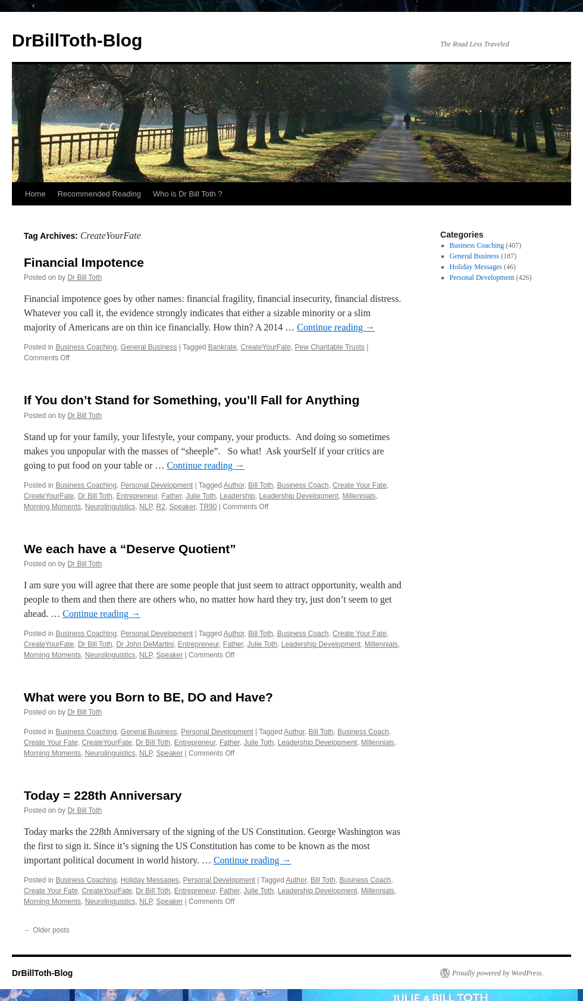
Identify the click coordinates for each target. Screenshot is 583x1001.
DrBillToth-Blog (77, 40)
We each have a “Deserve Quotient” (130, 549)
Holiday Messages (150, 880)
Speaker (183, 507)
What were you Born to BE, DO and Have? (148, 697)
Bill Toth (260, 485)
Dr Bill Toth (84, 277)
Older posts (47, 930)
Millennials (359, 496)
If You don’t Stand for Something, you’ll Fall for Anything (191, 400)
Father (171, 496)
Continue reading (336, 327)
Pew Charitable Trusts (329, 347)
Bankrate (222, 347)
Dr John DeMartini (145, 644)
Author (234, 485)
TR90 (208, 507)
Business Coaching (86, 347)
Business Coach (303, 485)
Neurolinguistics (110, 507)
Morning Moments (52, 507)
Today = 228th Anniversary (103, 795)
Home (35, 193)
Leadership (237, 496)
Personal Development (157, 485)
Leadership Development (298, 496)
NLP (145, 507)
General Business (149, 347)
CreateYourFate (266, 347)
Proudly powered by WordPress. (498, 973)
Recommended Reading (99, 193)
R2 (160, 507)
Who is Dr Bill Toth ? (187, 193)
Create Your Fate (360, 485)
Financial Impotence (84, 262)
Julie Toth (200, 496)
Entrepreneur (136, 496)
